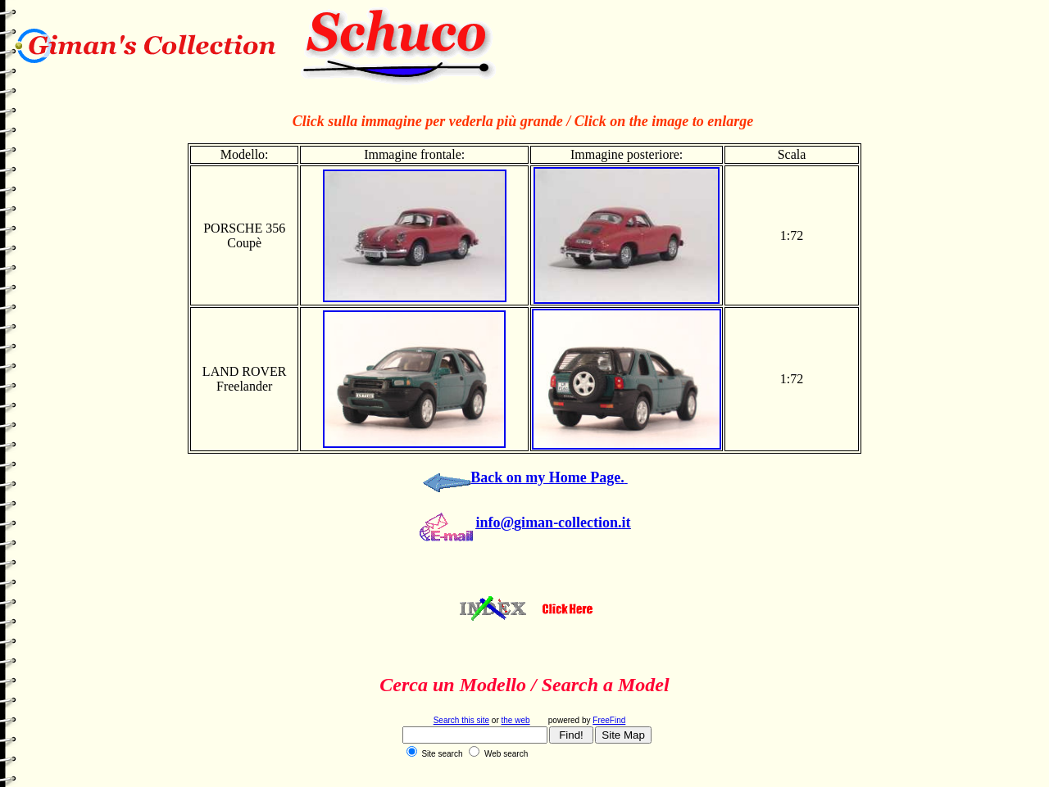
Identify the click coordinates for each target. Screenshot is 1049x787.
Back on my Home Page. (547, 477)
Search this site (461, 720)
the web (516, 720)
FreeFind (609, 720)
